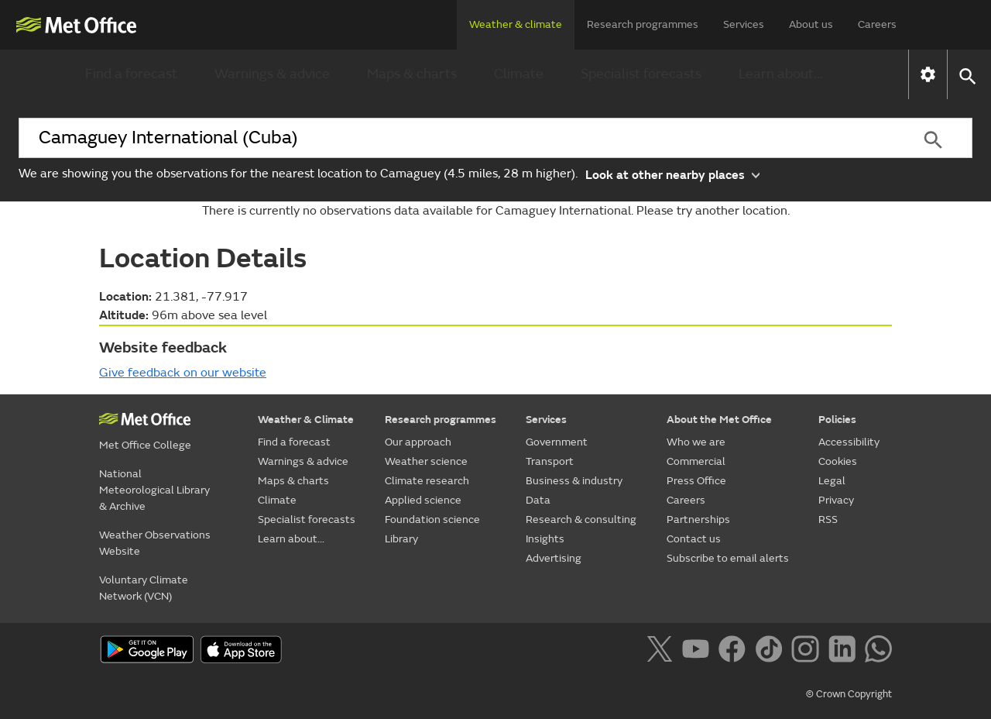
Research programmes (642, 24)
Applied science (423, 500)
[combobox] (456, 138)
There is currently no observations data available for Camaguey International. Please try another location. (496, 210)
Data (538, 500)
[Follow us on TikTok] (771, 651)
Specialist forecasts (641, 74)
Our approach (418, 442)
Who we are (696, 442)
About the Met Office (719, 419)
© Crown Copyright (849, 694)
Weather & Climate (306, 419)
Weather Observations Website (155, 543)
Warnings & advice (272, 74)
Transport (550, 461)
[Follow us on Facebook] (735, 651)
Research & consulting (581, 519)
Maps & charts (412, 74)
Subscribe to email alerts (728, 558)
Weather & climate (515, 24)
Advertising (553, 558)
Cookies (837, 461)
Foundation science (432, 519)
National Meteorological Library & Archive (154, 490)
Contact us (694, 538)
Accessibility (849, 442)
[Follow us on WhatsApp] (878, 651)
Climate (519, 74)
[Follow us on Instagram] (808, 651)
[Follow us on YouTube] (698, 651)
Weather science (426, 461)
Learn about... (781, 74)
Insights (545, 538)
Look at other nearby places (672, 174)
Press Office (696, 480)
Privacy (836, 500)
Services (743, 24)
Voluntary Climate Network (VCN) (143, 588)
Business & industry (574, 480)
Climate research (427, 480)
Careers (877, 24)
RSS (828, 519)
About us (811, 24)
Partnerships (698, 519)
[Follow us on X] (662, 651)
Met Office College (145, 445)
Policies (837, 419)
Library (401, 538)
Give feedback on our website (182, 372)
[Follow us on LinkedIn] (845, 651)
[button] (967, 75)
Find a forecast (131, 74)
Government (557, 442)
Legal (831, 480)
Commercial (696, 461)
